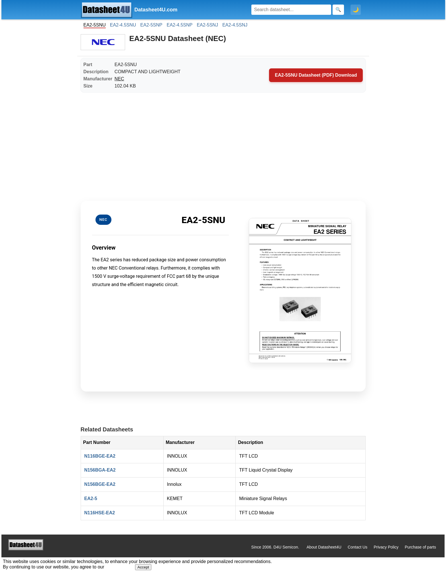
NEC (119, 78)
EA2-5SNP (151, 25)
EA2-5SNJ (207, 25)
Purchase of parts (420, 547)
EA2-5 (90, 498)
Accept (143, 567)
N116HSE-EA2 (99, 512)
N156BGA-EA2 (100, 470)
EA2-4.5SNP (180, 25)
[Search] (291, 10)
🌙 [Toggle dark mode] (356, 10)
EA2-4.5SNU (123, 25)
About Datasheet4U (324, 547)
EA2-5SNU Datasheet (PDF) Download (316, 75)
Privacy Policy (386, 547)
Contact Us (357, 547)
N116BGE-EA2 (99, 456)
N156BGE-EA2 (99, 484)
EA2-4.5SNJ (234, 25)
